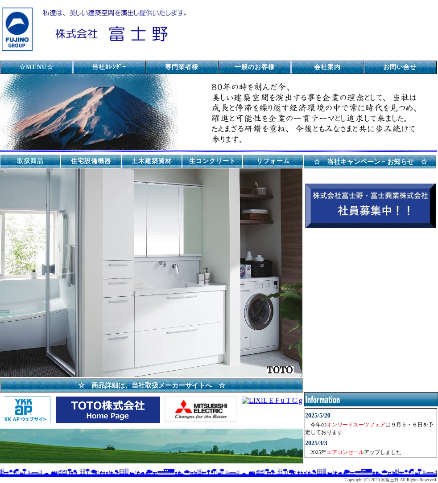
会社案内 (327, 67)
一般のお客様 (255, 67)
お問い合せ (400, 67)
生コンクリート (212, 161)
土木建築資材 (152, 161)
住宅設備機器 (91, 161)
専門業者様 (181, 67)
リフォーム (273, 161)
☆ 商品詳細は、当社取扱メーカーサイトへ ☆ (151, 385)
